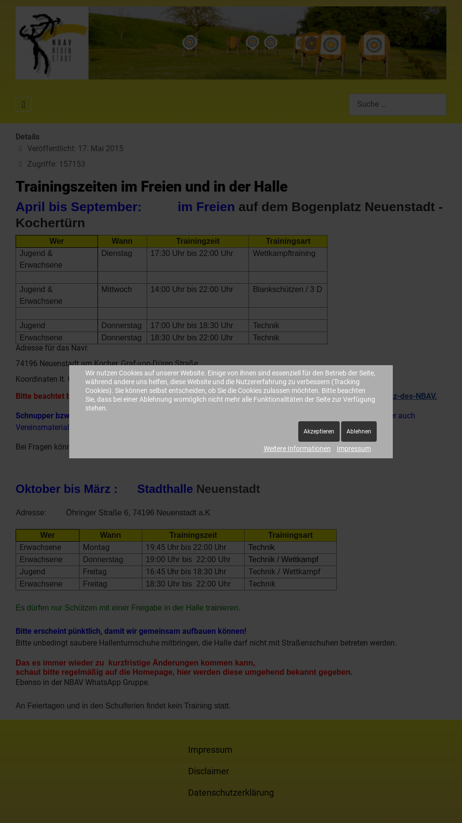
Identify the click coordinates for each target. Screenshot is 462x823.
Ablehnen (358, 431)
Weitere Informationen (297, 448)
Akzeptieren (319, 431)
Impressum (354, 448)
